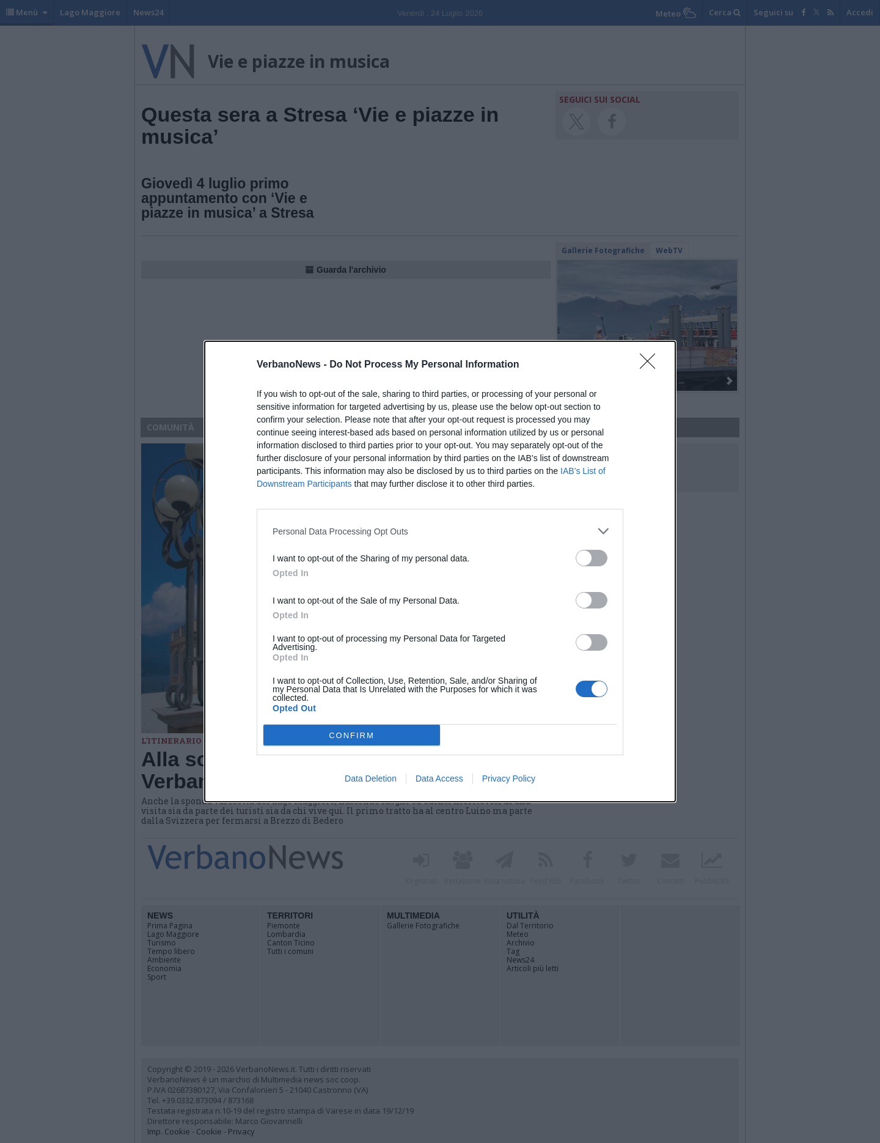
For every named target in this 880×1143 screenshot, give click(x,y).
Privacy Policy (508, 778)
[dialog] (440, 571)
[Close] (651, 365)
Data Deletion (371, 778)
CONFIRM (352, 734)
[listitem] (440, 531)
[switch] (591, 558)
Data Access (439, 778)
